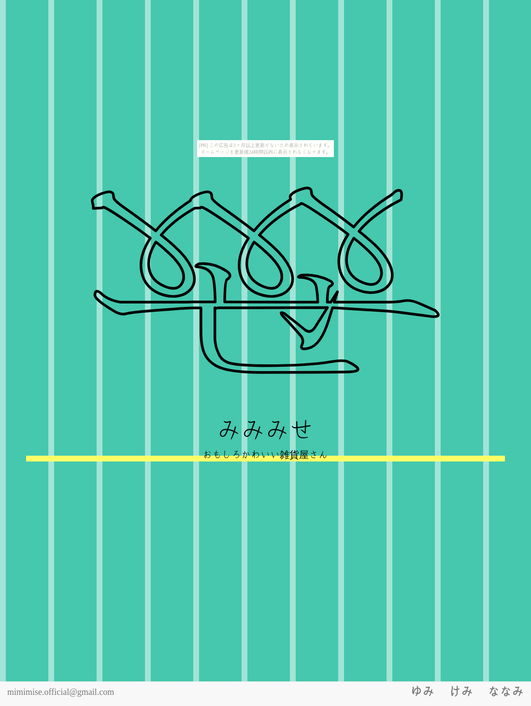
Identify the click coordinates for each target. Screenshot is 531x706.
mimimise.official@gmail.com (60, 691)
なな (506, 691)
